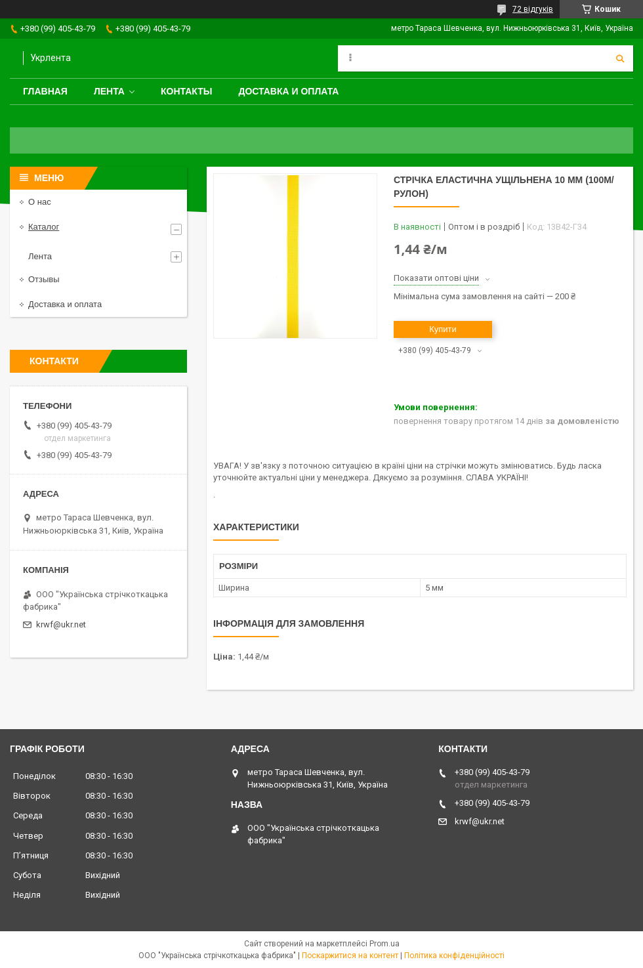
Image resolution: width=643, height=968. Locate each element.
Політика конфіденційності (454, 955)
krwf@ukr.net (61, 624)
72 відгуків (532, 9)
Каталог (43, 227)
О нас (39, 202)
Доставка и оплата (288, 91)
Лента (109, 91)
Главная (45, 91)
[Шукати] (620, 58)
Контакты (186, 91)
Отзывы (44, 279)
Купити (443, 329)
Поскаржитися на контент (350, 955)
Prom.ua (384, 943)
